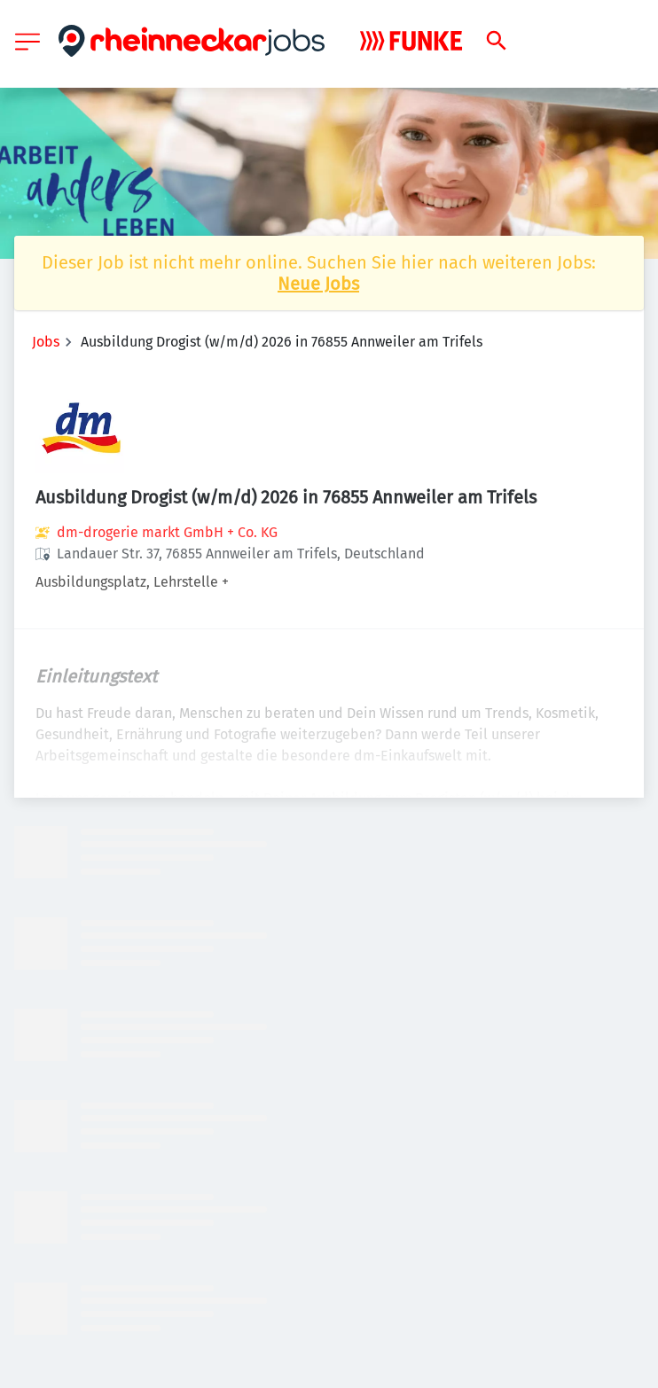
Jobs (45, 341)
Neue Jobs (318, 283)
